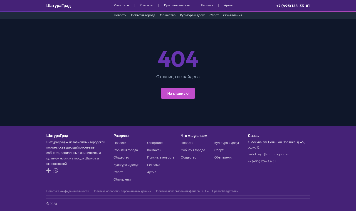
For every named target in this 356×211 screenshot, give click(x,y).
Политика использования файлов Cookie (181, 191)
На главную (178, 93)
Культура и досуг (192, 15)
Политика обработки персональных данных (122, 191)
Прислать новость (177, 5)
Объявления (232, 15)
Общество (168, 15)
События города (143, 15)
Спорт (214, 15)
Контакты (146, 5)
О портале (121, 5)
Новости (120, 15)
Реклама (207, 5)
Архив (228, 5)
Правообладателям (225, 191)
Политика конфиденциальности (67, 191)
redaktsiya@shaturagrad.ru (268, 154)
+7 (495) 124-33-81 (293, 5)
